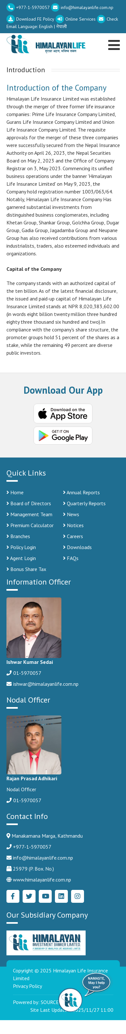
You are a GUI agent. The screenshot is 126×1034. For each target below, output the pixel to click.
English (46, 26)
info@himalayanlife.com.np (82, 7)
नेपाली (61, 26)
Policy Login (21, 547)
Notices (73, 525)
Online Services (76, 19)
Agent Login (21, 558)
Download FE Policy (30, 19)
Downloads (77, 547)
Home (15, 492)
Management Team (29, 514)
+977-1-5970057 (28, 7)
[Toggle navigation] (115, 37)
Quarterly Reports (84, 503)
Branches (18, 536)
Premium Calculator (30, 525)
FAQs (71, 558)
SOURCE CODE (57, 1002)
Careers (73, 536)
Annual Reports (81, 492)
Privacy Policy (27, 986)
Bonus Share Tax (26, 569)
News (71, 514)
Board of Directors (28, 503)
